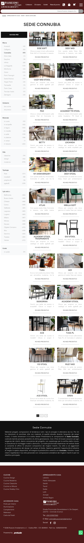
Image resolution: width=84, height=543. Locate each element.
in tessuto (7, 144)
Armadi (45, 495)
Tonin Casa (8, 88)
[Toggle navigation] (81, 4)
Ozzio (6, 72)
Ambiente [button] (6, 103)
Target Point (8, 82)
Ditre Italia (7, 56)
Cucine (7, 475)
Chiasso (6, 201)
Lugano (6, 214)
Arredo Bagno (48, 498)
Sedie (22, 15)
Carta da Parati (9, 515)
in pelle (6, 134)
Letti (44, 492)
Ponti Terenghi (9, 75)
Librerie (46, 478)
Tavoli (45, 486)
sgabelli (6, 183)
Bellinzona (7, 195)
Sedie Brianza (9, 79)
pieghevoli (7, 180)
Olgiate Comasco (10, 227)
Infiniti (6, 62)
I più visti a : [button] (6, 191)
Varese (6, 240)
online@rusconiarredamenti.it (60, 519)
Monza (6, 221)
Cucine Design (9, 478)
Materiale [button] (6, 118)
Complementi (9, 509)
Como (6, 205)
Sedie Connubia (31, 15)
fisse (5, 174)
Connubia (7, 53)
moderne (7, 162)
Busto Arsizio (8, 198)
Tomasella (7, 85)
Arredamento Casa (13, 15)
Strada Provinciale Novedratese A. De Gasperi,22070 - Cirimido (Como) (60, 510)
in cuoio (7, 121)
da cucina (7, 106)
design (6, 159)
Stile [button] (4, 152)
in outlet (7, 252)
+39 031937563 (52, 515)
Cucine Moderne (10, 480)
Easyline (7, 59)
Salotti (45, 483)
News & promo (55, 4)
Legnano (7, 211)
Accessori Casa (11, 501)
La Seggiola (8, 66)
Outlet (45, 4)
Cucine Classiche (10, 483)
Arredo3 (7, 46)
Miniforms (7, 69)
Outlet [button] (5, 248)
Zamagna (7, 95)
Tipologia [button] (6, 170)
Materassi (7, 512)
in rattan (7, 141)
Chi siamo (37, 4)
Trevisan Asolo (9, 91)
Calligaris (7, 49)
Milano (6, 218)
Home (4, 15)
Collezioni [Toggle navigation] (29, 4)
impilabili (7, 177)
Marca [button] (5, 43)
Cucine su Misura (10, 486)
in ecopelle (8, 124)
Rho (5, 230)
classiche (7, 155)
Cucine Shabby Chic (11, 489)
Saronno (7, 234)
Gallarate (7, 208)
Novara (6, 224)
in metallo (7, 131)
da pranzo (7, 110)
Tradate (6, 237)
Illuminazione (9, 507)
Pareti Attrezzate (49, 480)
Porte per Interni (10, 504)
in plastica (7, 137)
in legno (7, 128)
